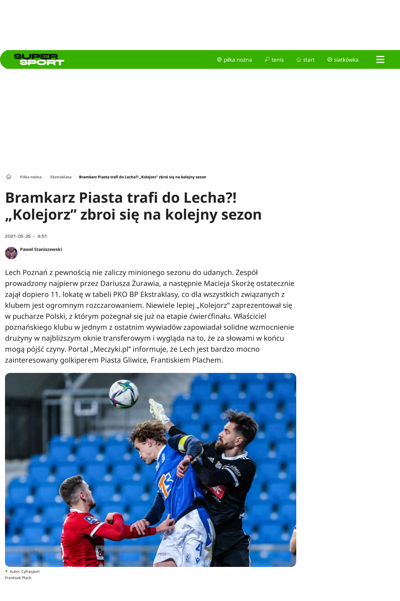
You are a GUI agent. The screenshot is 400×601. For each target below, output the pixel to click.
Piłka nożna (31, 177)
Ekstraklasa (61, 177)
